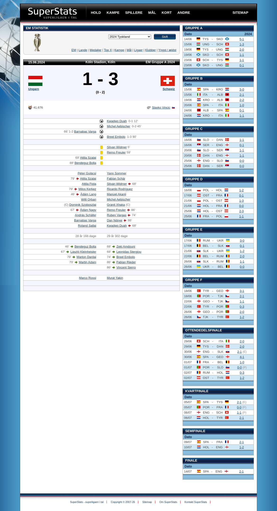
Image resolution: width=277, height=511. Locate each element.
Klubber (150, 50)
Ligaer (138, 50)
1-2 (241, 190)
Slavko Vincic (161, 107)
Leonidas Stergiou (128, 251)
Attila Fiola (89, 184)
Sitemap (147, 502)
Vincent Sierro (126, 267)
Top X (108, 50)
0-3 (242, 306)
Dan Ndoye (114, 220)
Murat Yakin (115, 278)
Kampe (119, 50)
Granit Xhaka (116, 204)
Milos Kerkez (87, 189)
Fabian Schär (116, 178)
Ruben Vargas (116, 215)
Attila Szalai (88, 157)
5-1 (242, 39)
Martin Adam (87, 262)
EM (73, 50)
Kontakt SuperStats (196, 502)
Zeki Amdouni (125, 246)
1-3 (242, 44)
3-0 (242, 89)
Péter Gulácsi (87, 173)
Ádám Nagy (88, 210)
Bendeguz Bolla (85, 163)
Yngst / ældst (167, 50)
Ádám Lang (88, 194)
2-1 (242, 94)
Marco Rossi (87, 278)
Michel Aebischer (118, 126)
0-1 (242, 65)
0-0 (242, 160)
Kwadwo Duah (117, 121)
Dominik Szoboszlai (82, 204)
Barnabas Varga (85, 131)
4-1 (242, 357)
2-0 (242, 49)
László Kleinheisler (83, 251)
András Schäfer (85, 215)
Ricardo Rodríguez (120, 189)
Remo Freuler (116, 152)
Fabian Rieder (126, 262)
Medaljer (96, 50)
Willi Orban (88, 199)
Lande (82, 50)
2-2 (242, 100)
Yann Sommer (116, 173)
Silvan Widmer (117, 147)
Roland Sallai (87, 225)
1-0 (242, 105)
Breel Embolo (116, 136)
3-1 (242, 291)
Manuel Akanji (116, 194)
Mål (129, 50)
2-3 (241, 211)
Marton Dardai (86, 257)
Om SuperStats (168, 502)
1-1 (242, 55)
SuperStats (54, 13)
